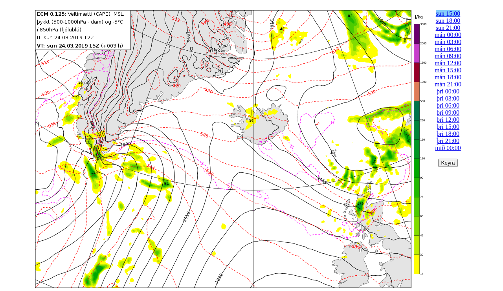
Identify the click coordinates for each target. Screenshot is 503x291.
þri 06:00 (448, 105)
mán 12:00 (448, 63)
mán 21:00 (448, 84)
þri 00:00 (448, 91)
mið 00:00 (448, 148)
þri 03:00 (448, 98)
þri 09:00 (448, 112)
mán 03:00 (448, 41)
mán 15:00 (448, 70)
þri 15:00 (448, 126)
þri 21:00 (448, 140)
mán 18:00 (448, 77)
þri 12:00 (448, 119)
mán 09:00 (448, 56)
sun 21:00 (448, 27)
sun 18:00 (448, 20)
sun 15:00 (448, 13)
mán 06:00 (448, 49)
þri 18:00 (448, 133)
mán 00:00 (448, 34)
